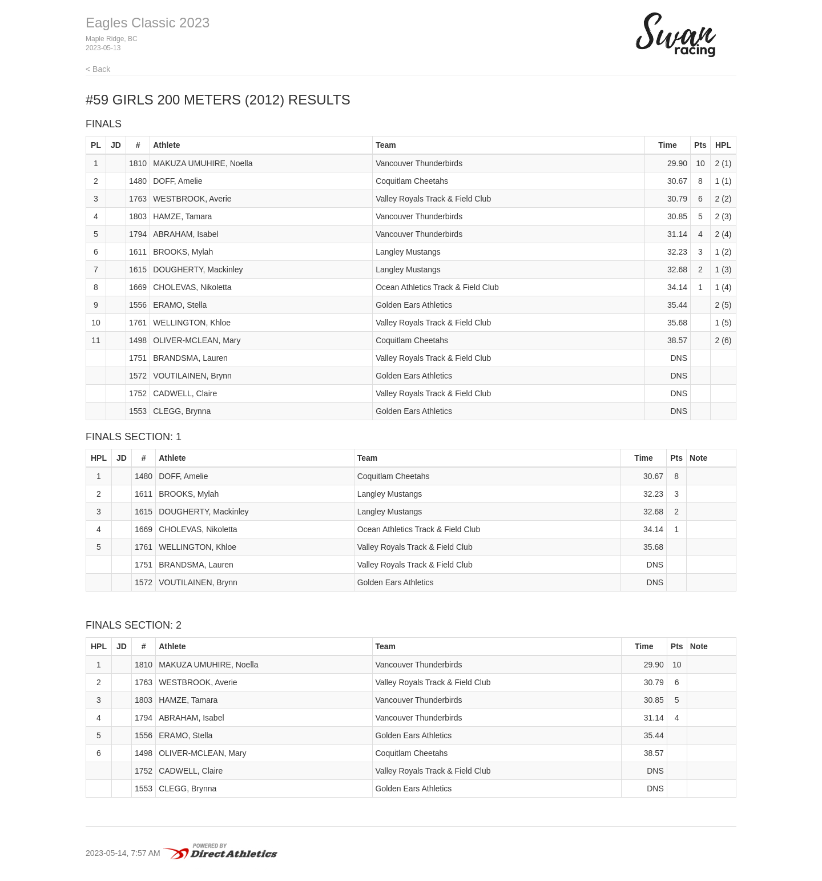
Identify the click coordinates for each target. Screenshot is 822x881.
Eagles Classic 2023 (147, 22)
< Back (98, 69)
